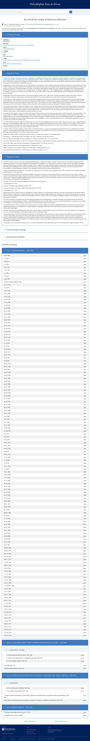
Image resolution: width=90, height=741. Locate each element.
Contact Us (54, 24)
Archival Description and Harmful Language (46, 738)
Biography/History (13, 73)
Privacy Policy (12, 738)
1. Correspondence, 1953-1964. (16, 650)
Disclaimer (4, 738)
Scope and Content (13, 157)
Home (28, 727)
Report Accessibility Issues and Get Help (26, 738)
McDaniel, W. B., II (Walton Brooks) (32, 60)
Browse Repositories (31, 729)
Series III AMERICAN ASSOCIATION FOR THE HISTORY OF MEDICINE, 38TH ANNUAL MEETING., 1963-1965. (42, 675)
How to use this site (31, 733)
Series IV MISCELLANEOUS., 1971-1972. (20, 707)
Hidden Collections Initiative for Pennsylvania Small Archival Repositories (55, 731)
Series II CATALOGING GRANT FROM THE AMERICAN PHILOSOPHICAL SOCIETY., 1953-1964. (37, 643)
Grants (20, 63)
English (4, 52)
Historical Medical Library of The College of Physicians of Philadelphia (18, 45)
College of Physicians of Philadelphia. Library (13, 60)
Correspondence (6, 63)
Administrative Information (16, 237)
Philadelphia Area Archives (45, 4)
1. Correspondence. (13, 683)
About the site (30, 731)
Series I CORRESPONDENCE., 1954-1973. (20, 251)
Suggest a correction (60, 721)
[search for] (43, 12)
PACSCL (49, 727)
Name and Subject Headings (16, 230)
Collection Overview (13, 35)
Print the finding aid (29, 721)
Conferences (14, 63)
